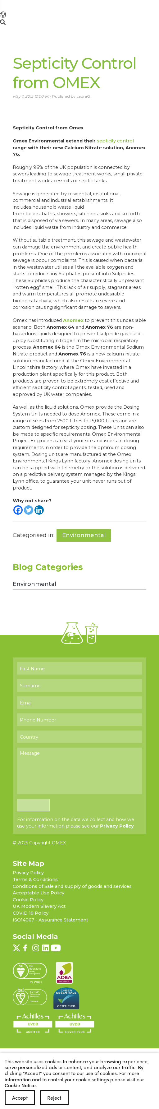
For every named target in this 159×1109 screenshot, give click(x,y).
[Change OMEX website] (116, 22)
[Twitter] (28, 509)
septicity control (115, 140)
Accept (20, 1097)
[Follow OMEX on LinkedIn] (117, 5)
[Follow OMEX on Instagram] (109, 5)
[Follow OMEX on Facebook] (103, 5)
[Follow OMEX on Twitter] (96, 5)
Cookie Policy (28, 904)
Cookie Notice (20, 1085)
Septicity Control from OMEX (73, 72)
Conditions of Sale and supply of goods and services (72, 890)
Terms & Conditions (35, 884)
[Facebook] (18, 509)
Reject (54, 1097)
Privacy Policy (117, 830)
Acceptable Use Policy (38, 897)
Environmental (84, 534)
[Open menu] (145, 22)
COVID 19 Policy (30, 917)
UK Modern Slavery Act (39, 910)
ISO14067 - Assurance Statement (50, 924)
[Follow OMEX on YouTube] (124, 5)
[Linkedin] (39, 509)
